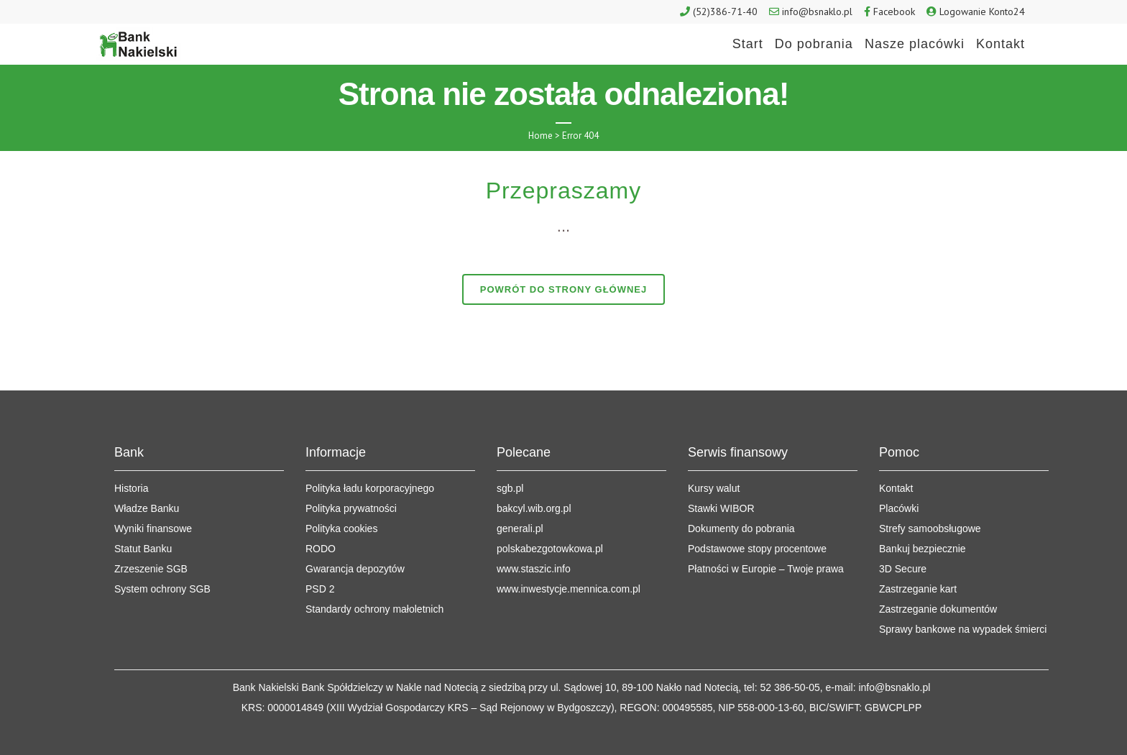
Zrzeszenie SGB (151, 569)
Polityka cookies (341, 528)
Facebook (894, 11)
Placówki (899, 508)
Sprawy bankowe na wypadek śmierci (962, 629)
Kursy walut (714, 488)
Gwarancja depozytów (355, 569)
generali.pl (520, 528)
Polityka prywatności (351, 508)
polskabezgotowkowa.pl (550, 548)
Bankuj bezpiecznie (922, 548)
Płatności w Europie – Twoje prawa (766, 569)
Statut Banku (143, 548)
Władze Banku (146, 508)
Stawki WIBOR (721, 508)
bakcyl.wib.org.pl (534, 508)
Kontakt (896, 488)
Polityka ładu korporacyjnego (369, 488)
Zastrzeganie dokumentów (938, 609)
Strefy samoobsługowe (930, 528)
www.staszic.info (534, 569)
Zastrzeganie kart (918, 589)
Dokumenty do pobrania (741, 528)
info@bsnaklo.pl (817, 11)
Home (540, 135)
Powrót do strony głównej (564, 289)
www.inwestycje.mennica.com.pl (568, 589)
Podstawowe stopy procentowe (757, 548)
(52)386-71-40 (725, 11)
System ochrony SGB (162, 589)
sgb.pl (510, 488)
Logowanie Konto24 (982, 11)
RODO (320, 548)
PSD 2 (319, 589)
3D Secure (902, 569)
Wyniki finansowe (153, 528)
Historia (131, 488)
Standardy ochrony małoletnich (374, 609)
